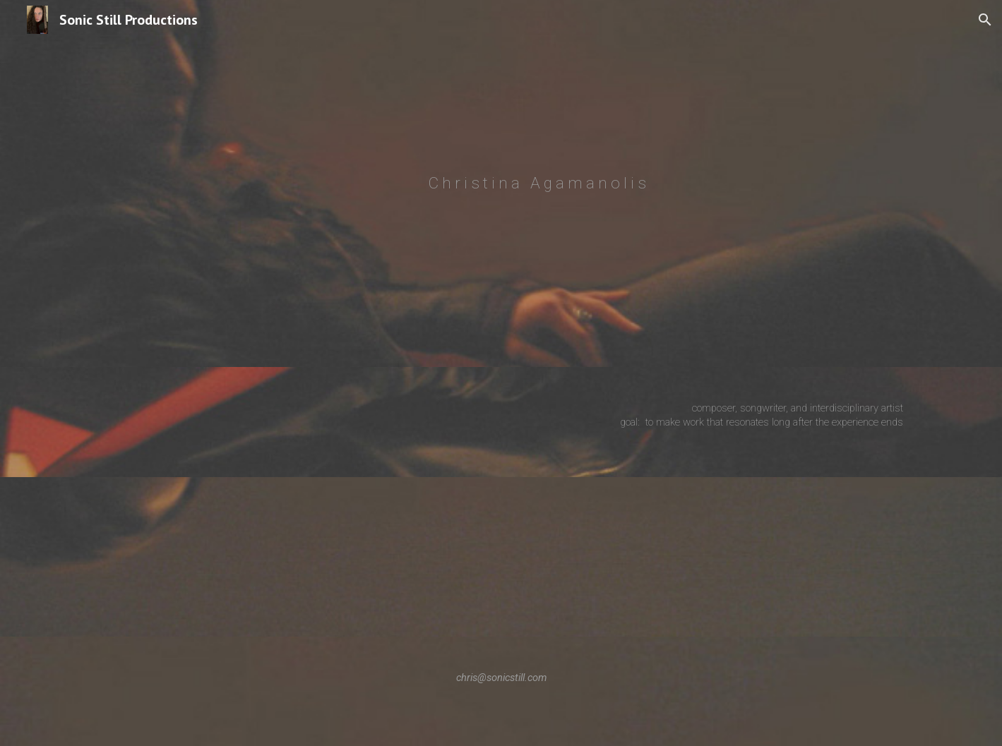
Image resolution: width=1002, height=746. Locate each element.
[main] (536, 183)
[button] (985, 20)
